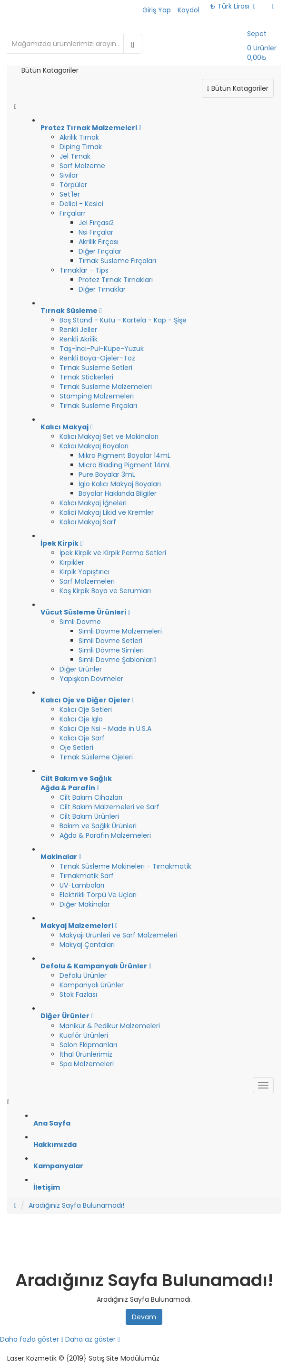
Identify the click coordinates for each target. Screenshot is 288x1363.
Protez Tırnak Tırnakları (116, 279)
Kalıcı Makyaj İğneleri (93, 503)
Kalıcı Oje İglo (81, 719)
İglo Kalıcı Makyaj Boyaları (120, 484)
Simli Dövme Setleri (110, 640)
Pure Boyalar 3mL (107, 474)
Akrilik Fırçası (99, 241)
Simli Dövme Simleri (111, 650)
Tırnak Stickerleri (86, 377)
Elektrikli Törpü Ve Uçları (98, 894)
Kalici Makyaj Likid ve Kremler (107, 512)
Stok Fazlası (78, 994)
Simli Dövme (80, 621)
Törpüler (73, 184)
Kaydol (188, 10)
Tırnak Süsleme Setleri (96, 367)
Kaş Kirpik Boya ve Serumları (105, 591)
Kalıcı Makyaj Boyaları (94, 446)
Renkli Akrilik (79, 339)
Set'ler (70, 194)
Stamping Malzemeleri (97, 396)
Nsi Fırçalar (96, 232)
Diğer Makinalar (85, 904)
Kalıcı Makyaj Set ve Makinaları (109, 436)
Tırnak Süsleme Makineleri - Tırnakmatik (125, 866)
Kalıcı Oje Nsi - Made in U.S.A (105, 728)
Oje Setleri (76, 747)
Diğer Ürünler (81, 669)
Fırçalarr (73, 213)
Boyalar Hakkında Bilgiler (118, 493)
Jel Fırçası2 (96, 222)
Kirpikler (72, 562)
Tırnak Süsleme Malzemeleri (106, 386)
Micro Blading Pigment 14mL (125, 465)
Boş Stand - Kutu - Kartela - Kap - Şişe (123, 320)
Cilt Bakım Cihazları (91, 797)
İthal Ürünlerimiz (86, 1054)
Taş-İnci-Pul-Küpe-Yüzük (102, 348)
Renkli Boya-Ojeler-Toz (97, 358)
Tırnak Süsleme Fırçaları (117, 260)
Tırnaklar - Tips (84, 270)
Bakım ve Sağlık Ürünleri (98, 826)
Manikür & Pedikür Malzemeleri (110, 1026)
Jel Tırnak (75, 156)
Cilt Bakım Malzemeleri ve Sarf (109, 807)
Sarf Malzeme (82, 165)
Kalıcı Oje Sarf (82, 738)
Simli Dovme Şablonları (117, 659)
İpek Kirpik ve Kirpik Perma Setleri (113, 553)
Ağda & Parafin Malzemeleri (105, 835)
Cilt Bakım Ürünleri (89, 816)
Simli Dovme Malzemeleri (120, 631)
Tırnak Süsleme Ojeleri (96, 757)
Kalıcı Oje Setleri (86, 709)
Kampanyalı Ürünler (92, 985)
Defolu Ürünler (83, 975)
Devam (144, 1317)
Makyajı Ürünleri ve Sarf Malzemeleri (119, 935)
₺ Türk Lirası (233, 6)
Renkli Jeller (78, 329)
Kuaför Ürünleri (84, 1035)
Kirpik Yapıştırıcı (84, 572)
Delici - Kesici (81, 203)
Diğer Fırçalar (100, 251)
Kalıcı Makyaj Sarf (88, 522)
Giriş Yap (156, 10)
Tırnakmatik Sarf (87, 875)
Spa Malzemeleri (87, 1064)
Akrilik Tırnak (79, 137)
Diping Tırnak (81, 146)
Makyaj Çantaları (87, 944)
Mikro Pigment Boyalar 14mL (124, 455)
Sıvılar (69, 175)
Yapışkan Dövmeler (91, 678)
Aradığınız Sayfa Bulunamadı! (76, 1205)
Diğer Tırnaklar (102, 289)
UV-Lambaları (82, 885)
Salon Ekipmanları (88, 1045)
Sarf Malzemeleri (87, 581)
